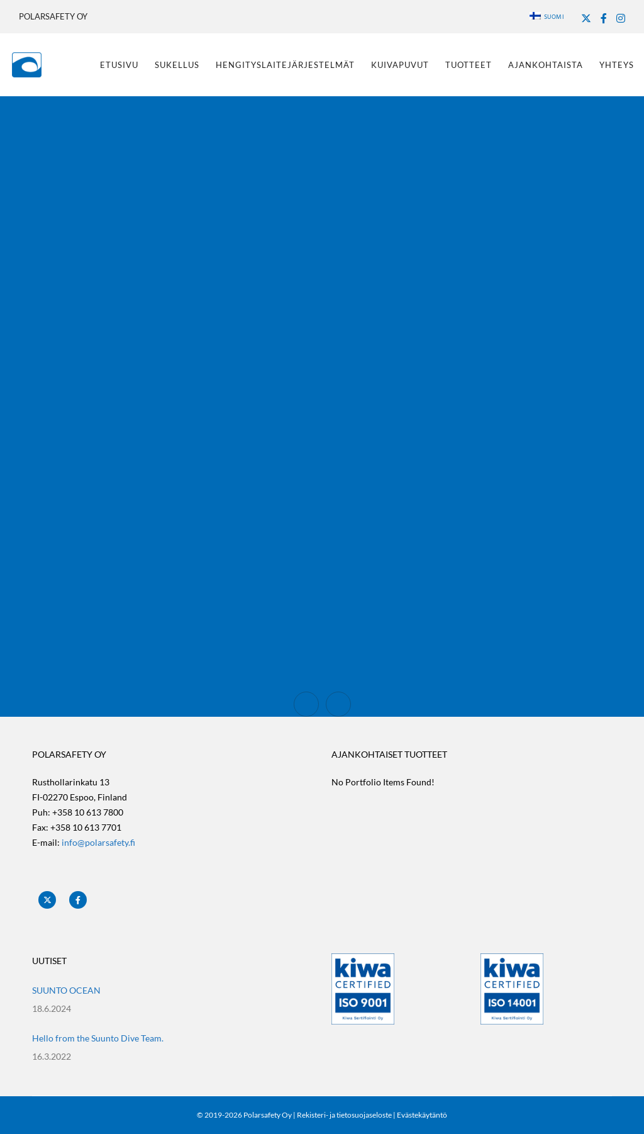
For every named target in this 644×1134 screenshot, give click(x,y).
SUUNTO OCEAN (66, 990)
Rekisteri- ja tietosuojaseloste (344, 1115)
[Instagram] (620, 18)
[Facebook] (604, 18)
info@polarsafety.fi (98, 842)
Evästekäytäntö (422, 1115)
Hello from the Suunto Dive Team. (98, 1038)
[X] (586, 18)
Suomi (547, 17)
